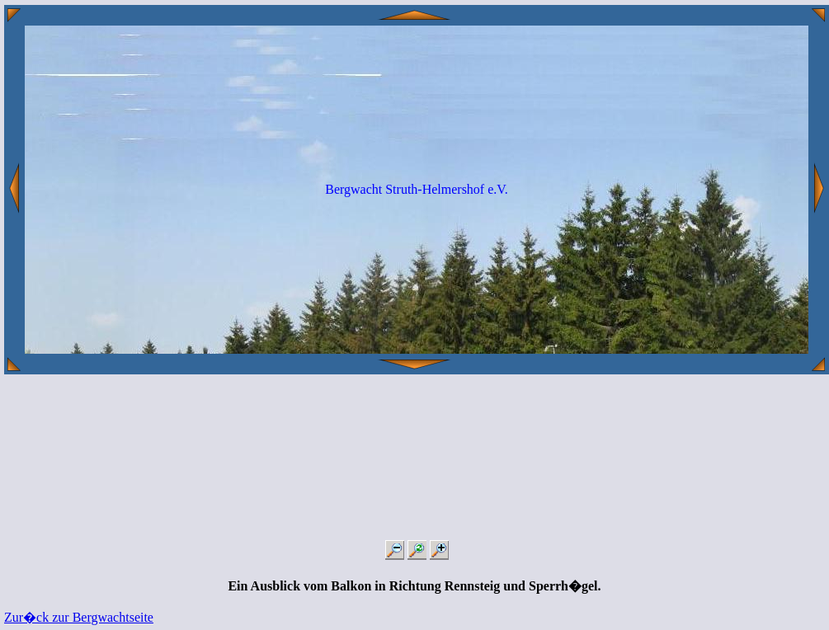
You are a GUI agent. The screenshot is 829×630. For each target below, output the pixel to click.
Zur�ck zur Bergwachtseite (78, 617)
